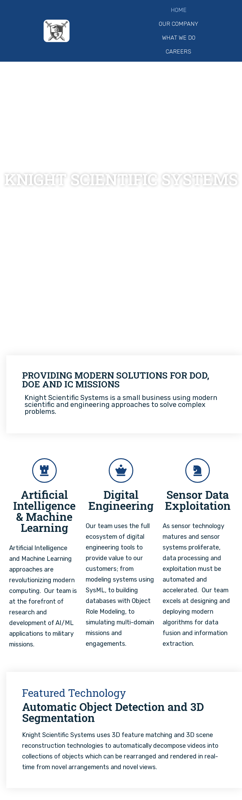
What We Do (178, 37)
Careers (178, 51)
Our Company (178, 23)
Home (179, 10)
